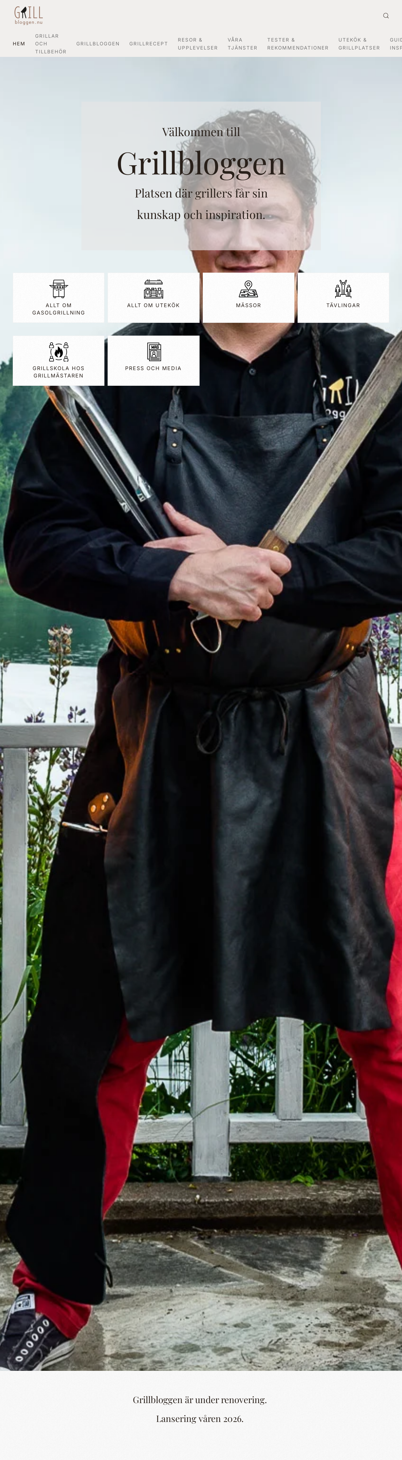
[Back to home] (29, 15)
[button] (386, 15)
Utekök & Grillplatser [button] (359, 43)
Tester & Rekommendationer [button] (298, 43)
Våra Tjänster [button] (243, 43)
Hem (19, 44)
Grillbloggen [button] (98, 44)
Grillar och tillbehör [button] (51, 44)
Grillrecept (148, 44)
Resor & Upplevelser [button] (198, 43)
